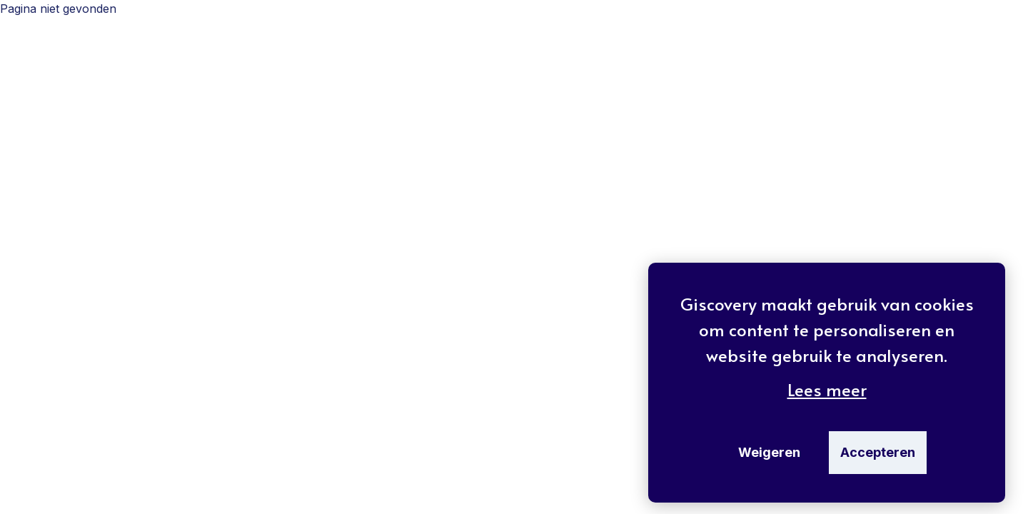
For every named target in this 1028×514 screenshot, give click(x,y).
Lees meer (827, 389)
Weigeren (769, 452)
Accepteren (877, 452)
